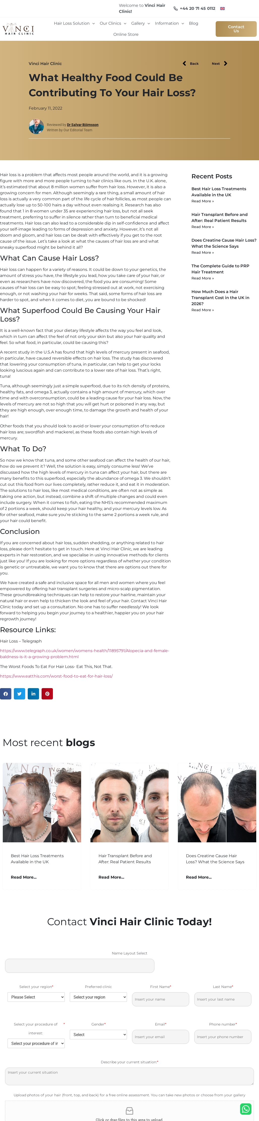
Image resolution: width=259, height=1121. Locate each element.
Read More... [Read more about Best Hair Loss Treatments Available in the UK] (24, 877)
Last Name (223, 986)
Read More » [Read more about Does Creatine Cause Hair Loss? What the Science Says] (202, 252)
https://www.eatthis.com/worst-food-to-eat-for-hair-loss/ (56, 676)
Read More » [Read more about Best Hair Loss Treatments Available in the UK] (202, 201)
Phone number (223, 1024)
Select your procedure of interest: (39, 1029)
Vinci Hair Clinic (45, 63)
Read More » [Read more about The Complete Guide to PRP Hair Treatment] (202, 278)
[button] (5, 693)
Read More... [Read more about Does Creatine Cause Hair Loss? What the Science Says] (199, 877)
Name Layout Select (129, 953)
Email (160, 1024)
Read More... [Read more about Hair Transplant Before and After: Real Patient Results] (111, 877)
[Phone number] (222, 1037)
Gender (98, 1024)
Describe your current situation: (129, 1062)
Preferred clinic (98, 986)
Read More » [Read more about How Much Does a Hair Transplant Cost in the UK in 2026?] (202, 310)
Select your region (36, 986)
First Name (160, 986)
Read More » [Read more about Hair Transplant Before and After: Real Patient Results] (202, 227)
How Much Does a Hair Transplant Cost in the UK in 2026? (220, 297)
